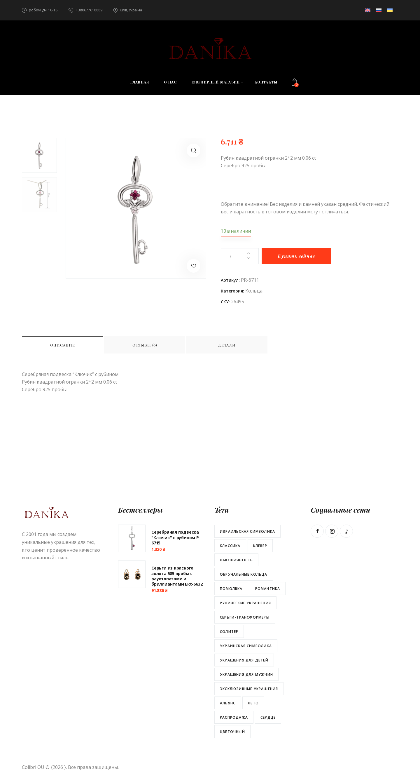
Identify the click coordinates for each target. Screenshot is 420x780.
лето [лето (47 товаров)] (253, 703)
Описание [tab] (62, 344)
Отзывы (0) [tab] (144, 344)
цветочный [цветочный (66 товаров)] (232, 731)
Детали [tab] (227, 344)
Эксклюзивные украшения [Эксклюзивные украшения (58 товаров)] (249, 688)
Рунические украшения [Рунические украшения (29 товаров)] (245, 602)
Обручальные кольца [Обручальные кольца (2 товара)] (243, 574)
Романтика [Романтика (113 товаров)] (267, 588)
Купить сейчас (296, 256)
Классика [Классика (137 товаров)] (230, 545)
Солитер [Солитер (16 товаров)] (229, 631)
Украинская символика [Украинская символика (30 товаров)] (246, 645)
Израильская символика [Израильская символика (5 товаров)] (247, 531)
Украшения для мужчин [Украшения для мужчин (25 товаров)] (246, 674)
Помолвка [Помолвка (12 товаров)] (231, 588)
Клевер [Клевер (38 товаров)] (260, 545)
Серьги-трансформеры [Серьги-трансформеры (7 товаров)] (245, 617)
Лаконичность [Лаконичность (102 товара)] (236, 560)
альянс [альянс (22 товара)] (227, 703)
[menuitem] (367, 10)
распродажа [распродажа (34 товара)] (234, 717)
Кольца (253, 291)
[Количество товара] (240, 256)
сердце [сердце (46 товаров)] (268, 717)
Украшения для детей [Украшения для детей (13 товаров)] (244, 660)
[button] (193, 150)
